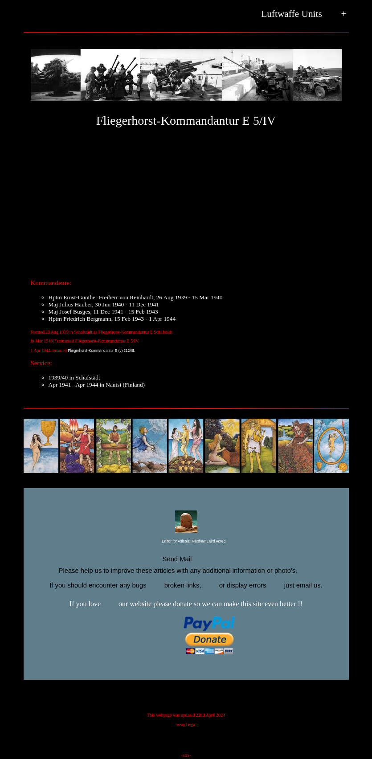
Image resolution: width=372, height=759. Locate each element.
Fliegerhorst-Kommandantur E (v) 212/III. (101, 350)
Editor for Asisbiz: (186, 541)
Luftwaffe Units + (303, 14)
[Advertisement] (186, 202)
